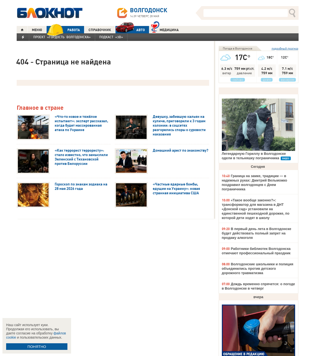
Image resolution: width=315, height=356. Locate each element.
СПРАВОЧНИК (99, 30)
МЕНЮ (37, 30)
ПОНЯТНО (36, 346)
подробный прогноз (285, 48)
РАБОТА (63, 30)
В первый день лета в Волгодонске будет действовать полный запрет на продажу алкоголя (256, 233)
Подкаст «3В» (111, 37)
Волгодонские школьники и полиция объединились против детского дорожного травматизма (257, 268)
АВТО (130, 30)
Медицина (165, 29)
